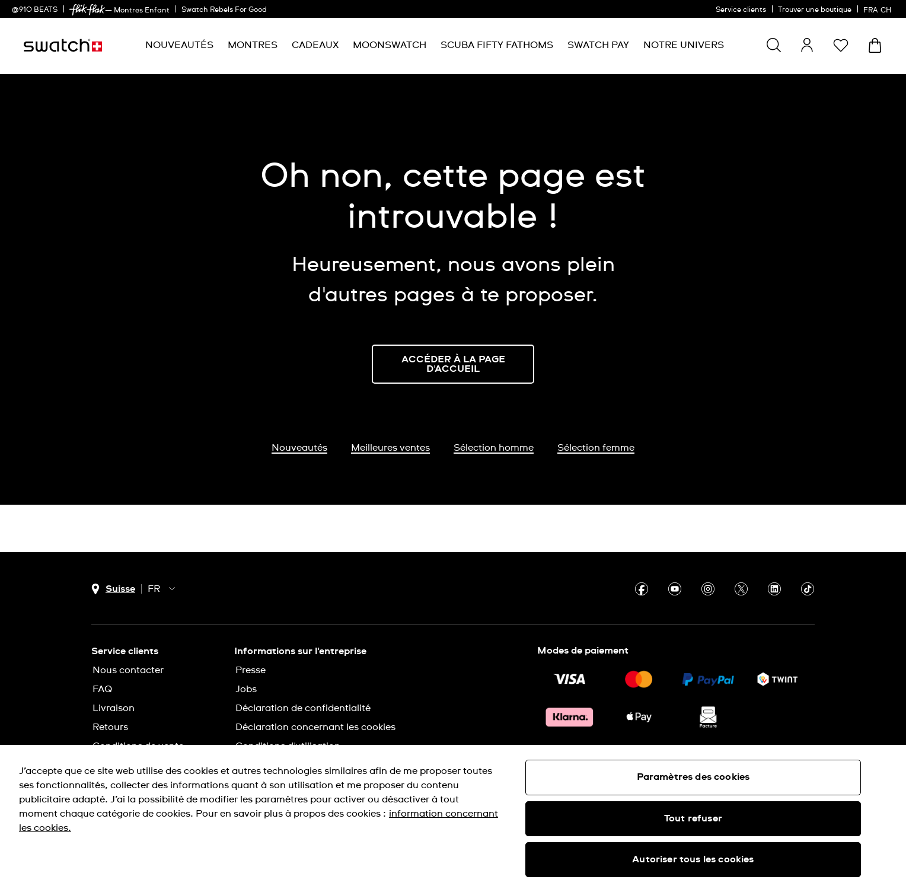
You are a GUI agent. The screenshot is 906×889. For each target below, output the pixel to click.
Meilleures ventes (390, 448)
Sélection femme (595, 448)
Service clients (741, 10)
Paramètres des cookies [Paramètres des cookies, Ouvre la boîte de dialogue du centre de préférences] (693, 777)
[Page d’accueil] (63, 45)
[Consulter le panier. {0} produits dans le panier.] (874, 45)
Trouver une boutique (814, 10)
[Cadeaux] (315, 45)
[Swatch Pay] (598, 45)
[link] (87, 9)
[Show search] (774, 45)
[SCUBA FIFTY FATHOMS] (497, 45)
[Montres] (252, 45)
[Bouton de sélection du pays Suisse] (113, 589)
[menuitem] (179, 45)
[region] (453, 817)
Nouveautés (299, 448)
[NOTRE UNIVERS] (683, 45)
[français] (878, 9)
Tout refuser (693, 818)
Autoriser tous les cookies (693, 859)
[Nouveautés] (179, 45)
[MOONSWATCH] (389, 45)
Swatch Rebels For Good (224, 10)
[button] (840, 45)
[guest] (807, 45)
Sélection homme (494, 448)
